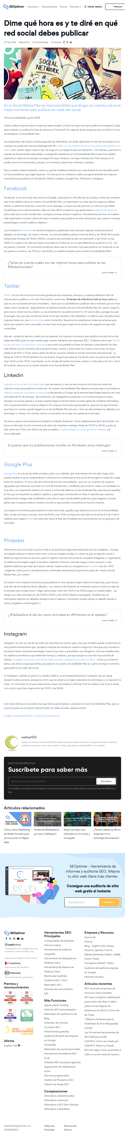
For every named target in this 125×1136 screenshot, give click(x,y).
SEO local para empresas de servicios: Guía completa (99, 990)
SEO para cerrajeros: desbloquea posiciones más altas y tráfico (102, 999)
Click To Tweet (108, 272)
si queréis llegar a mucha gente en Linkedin (82, 429)
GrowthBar (50, 1044)
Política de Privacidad (49, 1128)
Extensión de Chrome (56, 1022)
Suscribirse (106, 781)
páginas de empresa (106, 210)
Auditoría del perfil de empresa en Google (61, 1038)
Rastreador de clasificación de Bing (60, 1016)
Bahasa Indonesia (93, 954)
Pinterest (14, 540)
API (46, 993)
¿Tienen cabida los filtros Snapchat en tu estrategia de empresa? (107, 834)
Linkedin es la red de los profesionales (25, 384)
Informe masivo (52, 945)
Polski (95, 958)
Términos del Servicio (70, 1128)
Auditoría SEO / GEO (55, 980)
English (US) (98, 945)
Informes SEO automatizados (60, 1009)
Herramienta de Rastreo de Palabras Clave (59, 969)
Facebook (15, 188)
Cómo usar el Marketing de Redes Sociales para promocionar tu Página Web (17, 836)
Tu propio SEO (52, 1027)
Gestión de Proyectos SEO (58, 1080)
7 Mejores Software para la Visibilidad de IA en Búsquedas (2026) (101, 1024)
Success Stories (49, 6)
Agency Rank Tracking (56, 1005)
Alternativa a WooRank (56, 1109)
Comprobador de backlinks (59, 940)
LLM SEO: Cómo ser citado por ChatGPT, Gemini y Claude (101, 1043)
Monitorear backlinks (55, 976)
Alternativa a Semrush (56, 1100)
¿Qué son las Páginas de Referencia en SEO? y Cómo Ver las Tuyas (102, 1010)
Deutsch (89, 950)
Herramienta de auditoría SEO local (60, 1056)
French (108, 950)
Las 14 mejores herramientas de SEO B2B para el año (101, 1034)
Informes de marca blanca (58, 989)
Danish (110, 945)
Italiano (108, 954)
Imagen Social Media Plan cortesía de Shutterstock (31, 715)
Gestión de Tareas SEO (56, 1084)
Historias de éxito (94, 976)
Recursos (74, 6)
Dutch (87, 958)
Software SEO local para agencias (62, 1062)
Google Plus (18, 464)
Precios (63, 6)
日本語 (117, 954)
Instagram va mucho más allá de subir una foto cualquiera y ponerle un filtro (53, 659)
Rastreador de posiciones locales (62, 1049)
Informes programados (56, 1075)
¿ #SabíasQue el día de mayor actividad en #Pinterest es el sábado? (57, 615)
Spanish (99, 950)
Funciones (32, 6)
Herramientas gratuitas (56, 1031)
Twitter (12, 286)
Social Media (42, 42)
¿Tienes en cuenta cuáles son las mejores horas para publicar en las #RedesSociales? (56, 265)
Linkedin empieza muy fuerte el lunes (24, 392)
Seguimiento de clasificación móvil (60, 1069)
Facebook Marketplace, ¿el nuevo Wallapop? (47, 831)
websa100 (24, 42)
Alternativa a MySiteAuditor (59, 1095)
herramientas (36, 320)
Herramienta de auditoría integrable (58, 952)
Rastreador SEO (52, 984)
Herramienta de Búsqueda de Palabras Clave (60, 960)
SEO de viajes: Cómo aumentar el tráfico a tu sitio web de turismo (102, 1052)
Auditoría (109, 902)
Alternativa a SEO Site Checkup (61, 1104)
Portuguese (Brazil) (94, 963)
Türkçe (110, 963)
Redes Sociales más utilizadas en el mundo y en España (77, 834)
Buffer (30, 518)
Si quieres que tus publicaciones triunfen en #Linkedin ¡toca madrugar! (59, 445)
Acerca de (90, 937)
